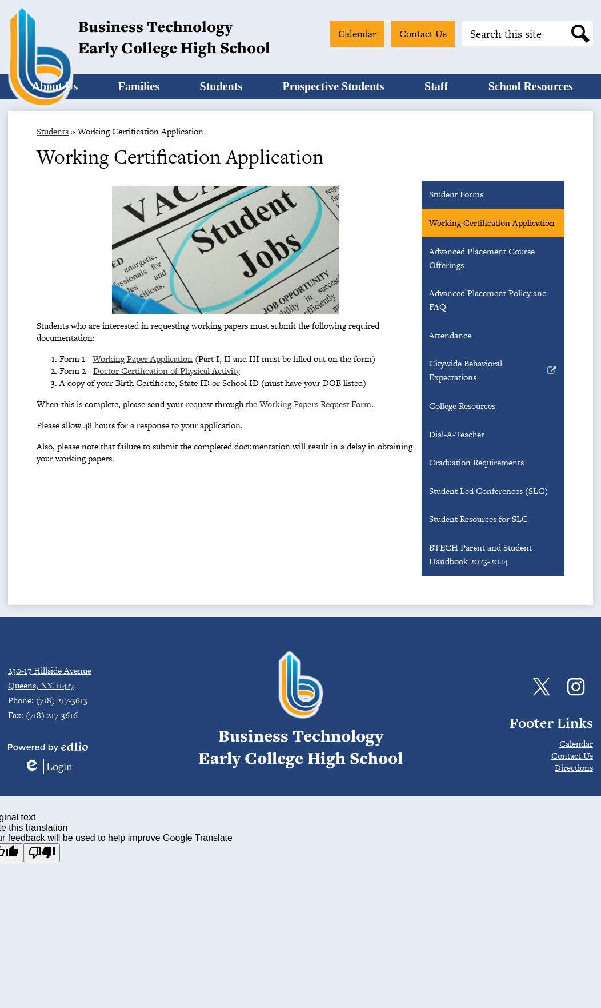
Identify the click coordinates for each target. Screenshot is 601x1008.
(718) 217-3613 (61, 700)
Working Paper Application (143, 374)
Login (48, 766)
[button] (112, 94)
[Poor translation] (41, 852)
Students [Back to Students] (53, 146)
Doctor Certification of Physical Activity (166, 386)
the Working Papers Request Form (308, 419)
